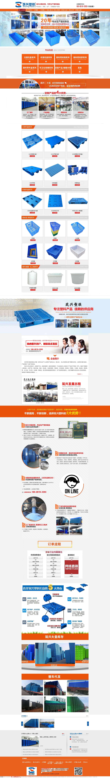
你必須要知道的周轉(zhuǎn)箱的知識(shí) (30, 754)
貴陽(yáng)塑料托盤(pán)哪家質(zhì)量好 (48, 736)
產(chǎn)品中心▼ (29, 10)
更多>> (87, 715)
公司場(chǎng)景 (64, 10)
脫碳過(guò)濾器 (46, 776)
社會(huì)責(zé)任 (50, 10)
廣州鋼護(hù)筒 (63, 776)
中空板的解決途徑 (75, 746)
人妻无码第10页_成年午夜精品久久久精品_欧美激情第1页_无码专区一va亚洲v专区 (81, 776)
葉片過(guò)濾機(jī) (39, 776)
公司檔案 (36, 10)
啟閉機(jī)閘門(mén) (31, 776)
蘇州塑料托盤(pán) (24, 776)
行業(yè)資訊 (35, 733)
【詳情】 (41, 745)
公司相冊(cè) (43, 10)
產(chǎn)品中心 (36, 762)
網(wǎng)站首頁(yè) (22, 10)
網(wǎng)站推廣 (7, 776)
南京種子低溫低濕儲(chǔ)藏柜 (54, 776)
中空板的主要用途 (75, 737)
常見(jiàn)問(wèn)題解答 (76, 733)
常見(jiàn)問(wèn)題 (71, 10)
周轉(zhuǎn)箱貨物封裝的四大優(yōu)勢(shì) (53, 754)
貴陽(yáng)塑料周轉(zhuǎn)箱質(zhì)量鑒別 (31, 751)
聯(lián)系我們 (57, 10)
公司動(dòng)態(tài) (78, 10)
